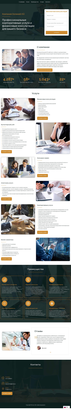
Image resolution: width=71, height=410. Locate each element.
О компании (21, 1)
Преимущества (34, 1)
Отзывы (42, 1)
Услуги (27, 1)
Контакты (47, 1)
